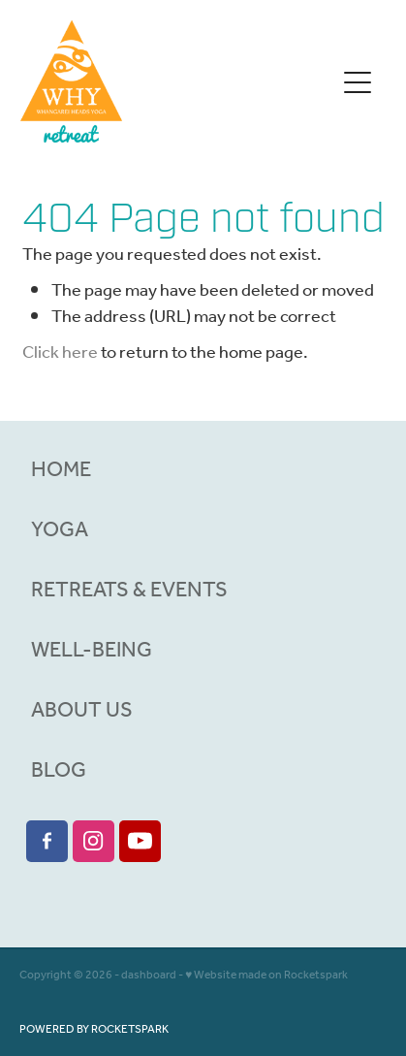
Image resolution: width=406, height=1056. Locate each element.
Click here (60, 352)
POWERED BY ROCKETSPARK (94, 1029)
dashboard (148, 975)
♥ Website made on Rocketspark (266, 975)
